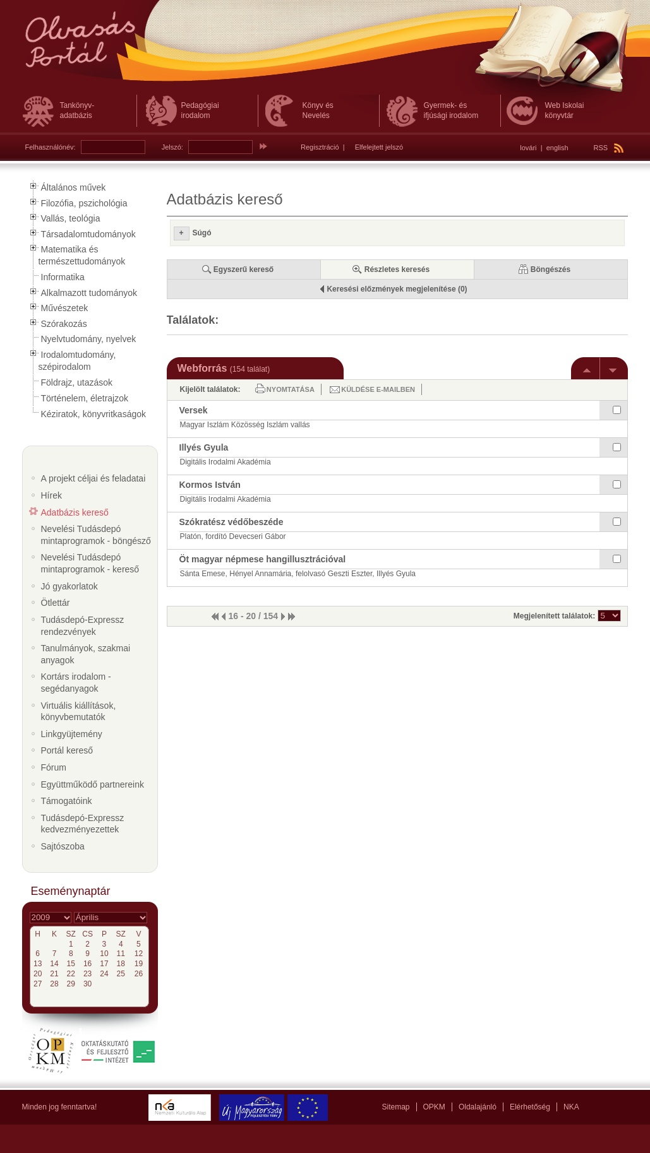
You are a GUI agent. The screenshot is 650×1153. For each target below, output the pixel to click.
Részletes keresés (397, 269)
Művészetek (64, 308)
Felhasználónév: (50, 147)
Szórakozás (64, 324)
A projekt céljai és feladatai (93, 478)
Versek (193, 410)
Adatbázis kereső (75, 512)
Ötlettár (55, 603)
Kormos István (210, 485)
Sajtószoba (63, 846)
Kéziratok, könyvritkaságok (94, 414)
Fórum (53, 767)
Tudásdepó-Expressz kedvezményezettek (82, 824)
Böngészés (550, 269)
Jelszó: (172, 147)
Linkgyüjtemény (71, 734)
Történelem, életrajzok (85, 398)
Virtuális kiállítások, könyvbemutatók (78, 712)
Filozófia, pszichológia (84, 203)
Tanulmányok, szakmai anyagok (86, 654)
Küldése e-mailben (378, 389)
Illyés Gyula (204, 447)
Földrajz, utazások (77, 382)
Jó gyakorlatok (69, 586)
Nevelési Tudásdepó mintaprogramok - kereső (90, 563)
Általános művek (73, 187)
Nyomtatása (291, 389)
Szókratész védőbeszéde (231, 522)
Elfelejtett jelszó (379, 147)
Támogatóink (66, 801)
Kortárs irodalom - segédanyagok (76, 682)
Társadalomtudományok (88, 234)
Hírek (51, 495)
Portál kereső (67, 750)
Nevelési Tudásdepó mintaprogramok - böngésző (96, 535)
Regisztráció (320, 147)
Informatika (63, 277)
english (557, 147)
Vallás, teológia (70, 218)
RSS (609, 147)
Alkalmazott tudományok (89, 293)
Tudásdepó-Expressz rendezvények (82, 626)
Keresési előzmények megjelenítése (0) (397, 289)
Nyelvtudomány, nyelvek (88, 339)
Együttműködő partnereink (92, 784)
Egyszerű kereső (244, 269)
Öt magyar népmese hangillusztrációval (262, 559)
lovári (528, 147)
